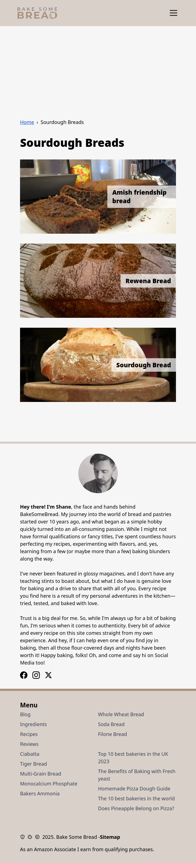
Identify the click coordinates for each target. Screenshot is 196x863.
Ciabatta (29, 754)
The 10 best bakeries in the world (136, 798)
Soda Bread (111, 724)
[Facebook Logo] (36, 675)
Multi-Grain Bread (40, 773)
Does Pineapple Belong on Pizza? (136, 808)
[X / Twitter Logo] (48, 675)
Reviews (29, 744)
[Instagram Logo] (23, 675)
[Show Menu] (173, 13)
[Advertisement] (98, 67)
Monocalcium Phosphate (48, 783)
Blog (25, 714)
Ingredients (33, 724)
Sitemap (110, 837)
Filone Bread (112, 734)
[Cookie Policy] (31, 836)
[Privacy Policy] (23, 836)
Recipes (29, 734)
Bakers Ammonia (40, 793)
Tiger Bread (33, 763)
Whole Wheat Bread (121, 714)
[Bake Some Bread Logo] (37, 13)
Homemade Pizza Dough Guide (134, 788)
